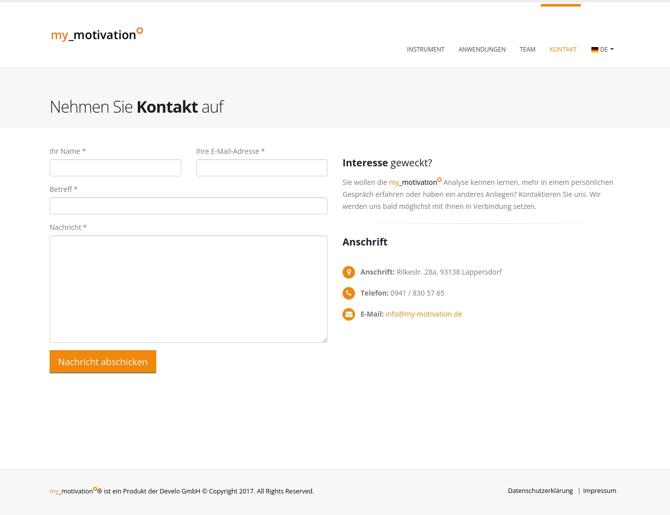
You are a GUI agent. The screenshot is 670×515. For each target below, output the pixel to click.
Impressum (600, 490)
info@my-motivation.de (424, 314)
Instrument (426, 49)
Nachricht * (68, 227)
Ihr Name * (68, 151)
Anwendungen (482, 49)
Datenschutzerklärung (540, 490)
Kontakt (563, 49)
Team (528, 49)
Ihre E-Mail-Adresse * (230, 151)
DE (599, 49)
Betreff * (64, 189)
